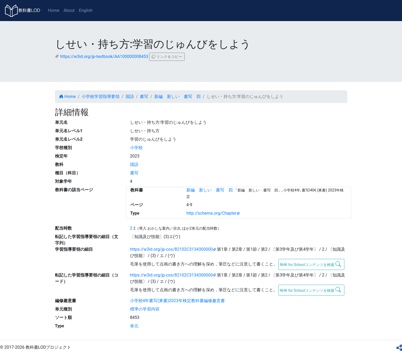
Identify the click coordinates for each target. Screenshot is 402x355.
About (69, 10)
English (86, 10)
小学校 (136, 147)
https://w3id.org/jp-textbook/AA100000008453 (104, 56)
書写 (144, 96)
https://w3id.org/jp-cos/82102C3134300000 (171, 249)
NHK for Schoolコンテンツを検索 (310, 264)
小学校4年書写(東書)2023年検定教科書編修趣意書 (177, 300)
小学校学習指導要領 (101, 96)
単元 (134, 325)
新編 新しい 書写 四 (177, 96)
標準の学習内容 (145, 309)
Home (53, 10)
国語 (130, 96)
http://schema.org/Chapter (211, 213)
